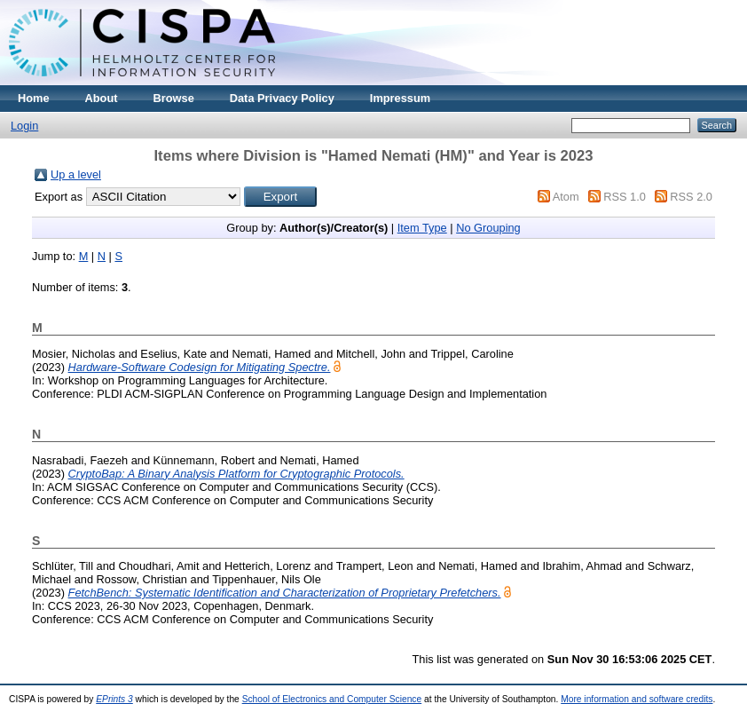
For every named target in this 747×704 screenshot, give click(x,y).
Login (24, 125)
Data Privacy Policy (282, 98)
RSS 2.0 (691, 196)
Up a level (76, 174)
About (101, 98)
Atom (566, 196)
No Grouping (488, 227)
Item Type (422, 227)
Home (34, 98)
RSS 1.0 (624, 196)
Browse (173, 98)
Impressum (400, 98)
